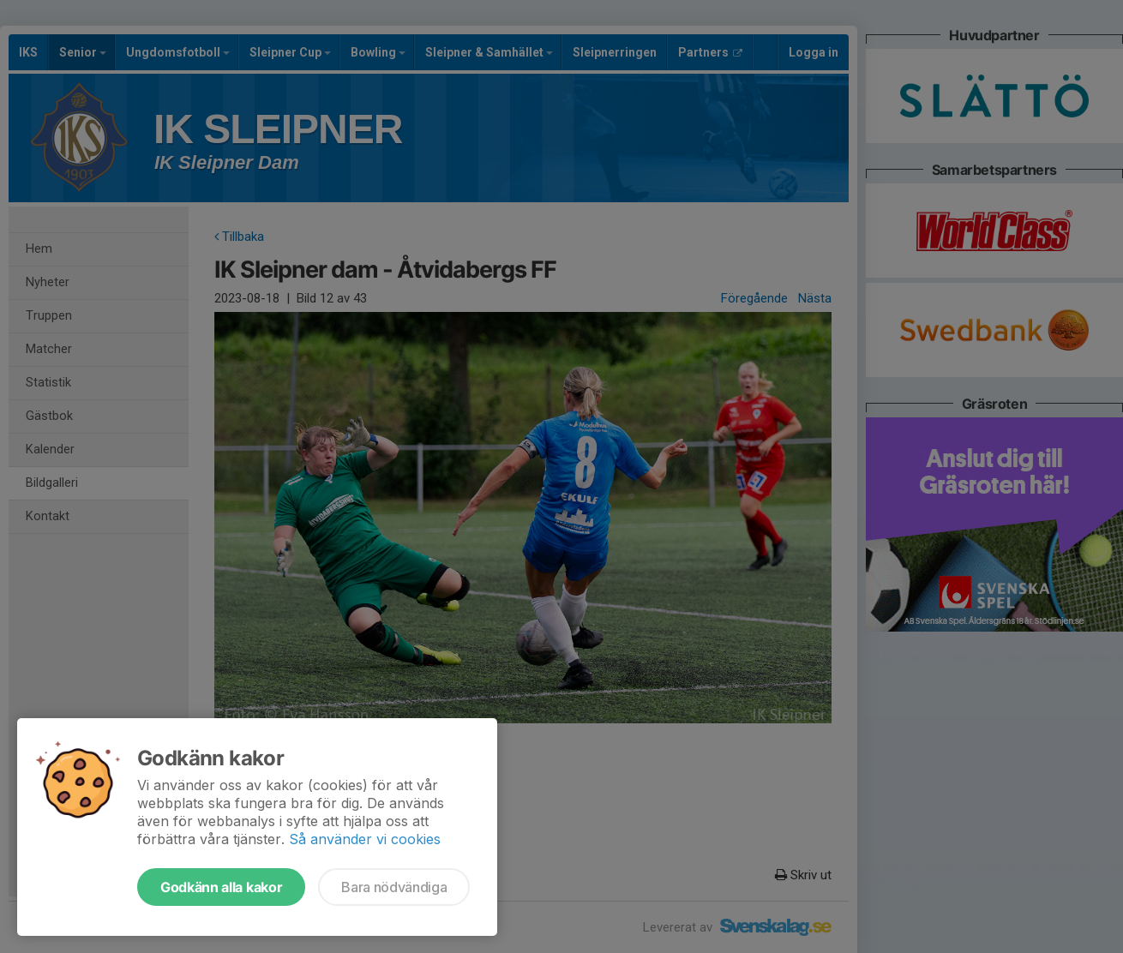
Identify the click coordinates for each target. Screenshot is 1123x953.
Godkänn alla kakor (221, 887)
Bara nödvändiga (394, 887)
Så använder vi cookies (365, 839)
